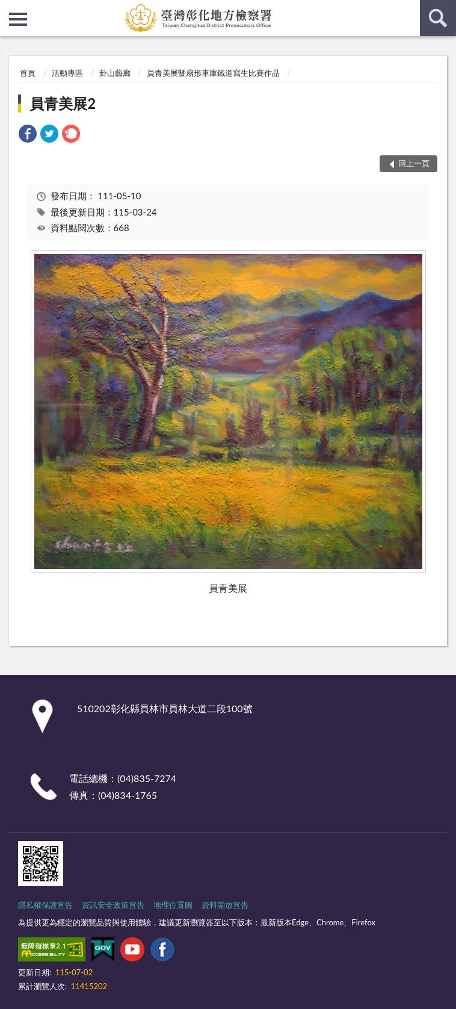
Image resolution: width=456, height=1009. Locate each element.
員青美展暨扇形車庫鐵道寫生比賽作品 (213, 73)
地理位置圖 (173, 905)
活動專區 (67, 73)
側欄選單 (18, 19)
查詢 (438, 18)
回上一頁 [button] (414, 163)
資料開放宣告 (225, 905)
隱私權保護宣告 (45, 905)
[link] (28, 135)
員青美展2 (62, 103)
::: (10, 9)
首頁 (27, 73)
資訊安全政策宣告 (113, 905)
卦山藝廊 (115, 73)
